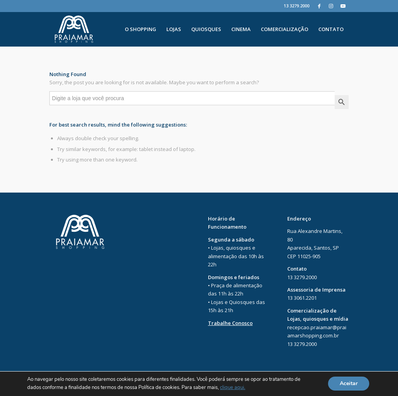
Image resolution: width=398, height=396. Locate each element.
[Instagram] (331, 6)
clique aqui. (232, 387)
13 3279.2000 (296, 6)
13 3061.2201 (302, 297)
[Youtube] (343, 6)
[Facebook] (319, 6)
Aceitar (349, 383)
